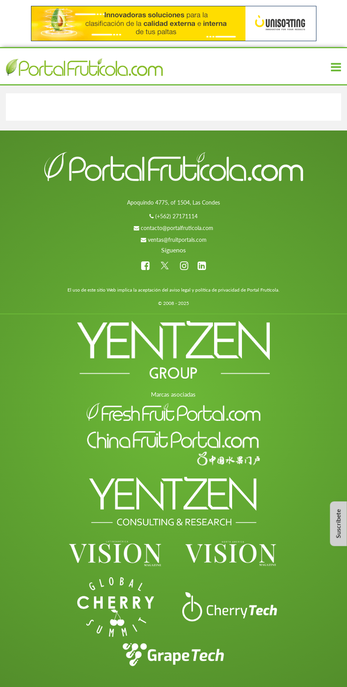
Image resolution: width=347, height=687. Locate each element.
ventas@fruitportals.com (177, 239)
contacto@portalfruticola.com (177, 228)
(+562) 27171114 (176, 216)
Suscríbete (338, 523)
